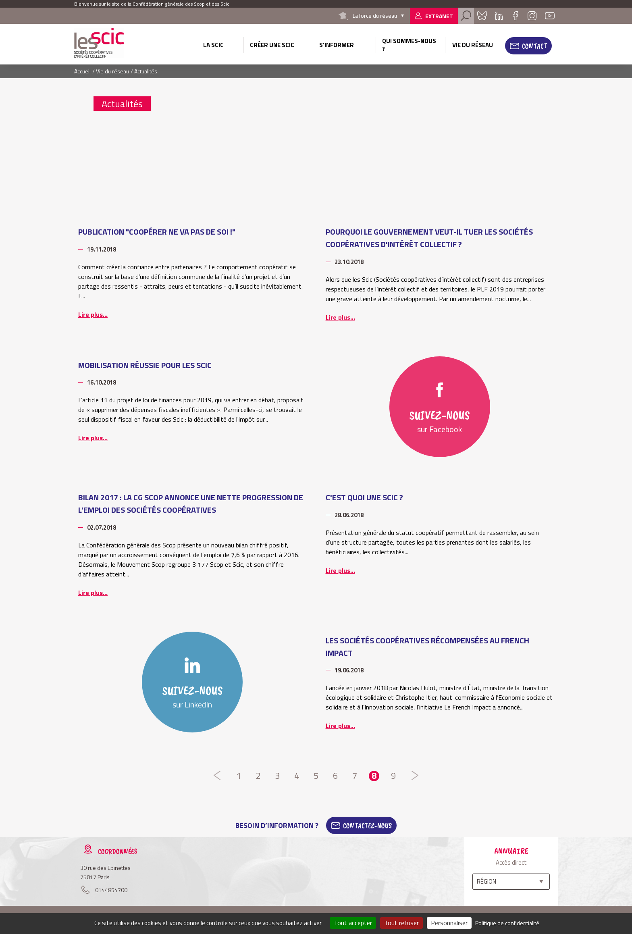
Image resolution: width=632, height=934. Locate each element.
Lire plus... (93, 314)
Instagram (532, 16)
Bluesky (482, 16)
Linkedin (499, 16)
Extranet (439, 16)
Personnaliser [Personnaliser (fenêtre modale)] (449, 923)
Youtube (550, 16)
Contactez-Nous (367, 825)
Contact (534, 46)
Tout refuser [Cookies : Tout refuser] (401, 923)
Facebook (515, 16)
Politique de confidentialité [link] (507, 923)
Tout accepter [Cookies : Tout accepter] (353, 923)
